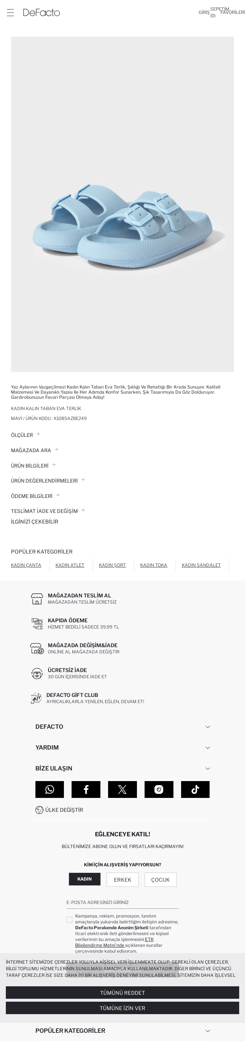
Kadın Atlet (69, 565)
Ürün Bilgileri (33, 466)
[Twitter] (122, 789)
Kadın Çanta (26, 565)
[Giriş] (204, 12)
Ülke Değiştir (64, 810)
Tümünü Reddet (122, 993)
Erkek (122, 880)
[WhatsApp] (49, 789)
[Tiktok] (195, 789)
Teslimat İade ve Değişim (48, 511)
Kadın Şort (112, 565)
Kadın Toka (153, 565)
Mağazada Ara (34, 450)
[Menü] (10, 12)
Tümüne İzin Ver (122, 1008)
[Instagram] (159, 789)
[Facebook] (86, 789)
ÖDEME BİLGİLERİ (35, 496)
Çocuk (160, 880)
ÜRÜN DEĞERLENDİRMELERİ (48, 481)
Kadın (84, 879)
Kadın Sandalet (201, 565)
